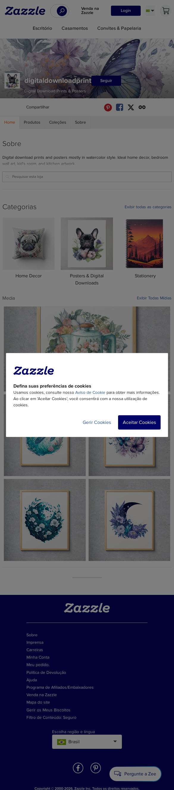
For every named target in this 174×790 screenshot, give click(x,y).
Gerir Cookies (97, 422)
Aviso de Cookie (90, 392)
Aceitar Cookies (139, 422)
